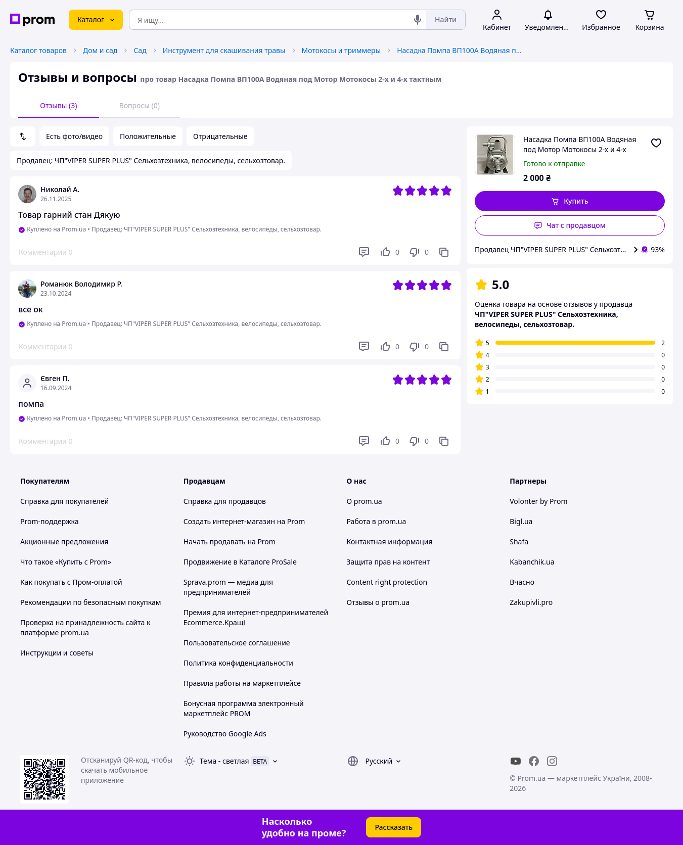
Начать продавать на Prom (230, 541)
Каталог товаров (38, 50)
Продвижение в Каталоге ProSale (240, 562)
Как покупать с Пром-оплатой (71, 582)
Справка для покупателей (64, 501)
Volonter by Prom (538, 501)
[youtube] (516, 761)
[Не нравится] (418, 252)
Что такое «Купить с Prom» (65, 562)
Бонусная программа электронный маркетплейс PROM (244, 708)
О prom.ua (364, 501)
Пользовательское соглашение (237, 642)
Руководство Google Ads (225, 733)
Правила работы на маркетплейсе (242, 683)
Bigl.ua (521, 521)
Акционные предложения (64, 541)
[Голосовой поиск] (417, 19)
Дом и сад (100, 50)
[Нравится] (389, 252)
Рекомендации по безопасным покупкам (90, 602)
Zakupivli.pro (531, 602)
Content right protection (387, 582)
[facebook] (534, 761)
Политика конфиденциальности (238, 663)
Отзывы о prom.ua (378, 602)
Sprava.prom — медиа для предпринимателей (228, 587)
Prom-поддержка (49, 521)
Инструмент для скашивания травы (224, 50)
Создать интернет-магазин (229, 521)
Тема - (224, 761)
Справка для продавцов (225, 501)
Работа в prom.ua (376, 521)
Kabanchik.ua (532, 562)
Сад (139, 50)
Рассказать (394, 827)
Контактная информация (390, 541)
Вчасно (522, 582)
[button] (570, 201)
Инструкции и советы (57, 653)
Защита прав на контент (388, 562)
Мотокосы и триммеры (341, 50)
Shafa (519, 541)
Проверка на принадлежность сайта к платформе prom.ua (85, 627)
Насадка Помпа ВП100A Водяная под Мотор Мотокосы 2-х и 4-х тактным (460, 50)
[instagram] (552, 761)
